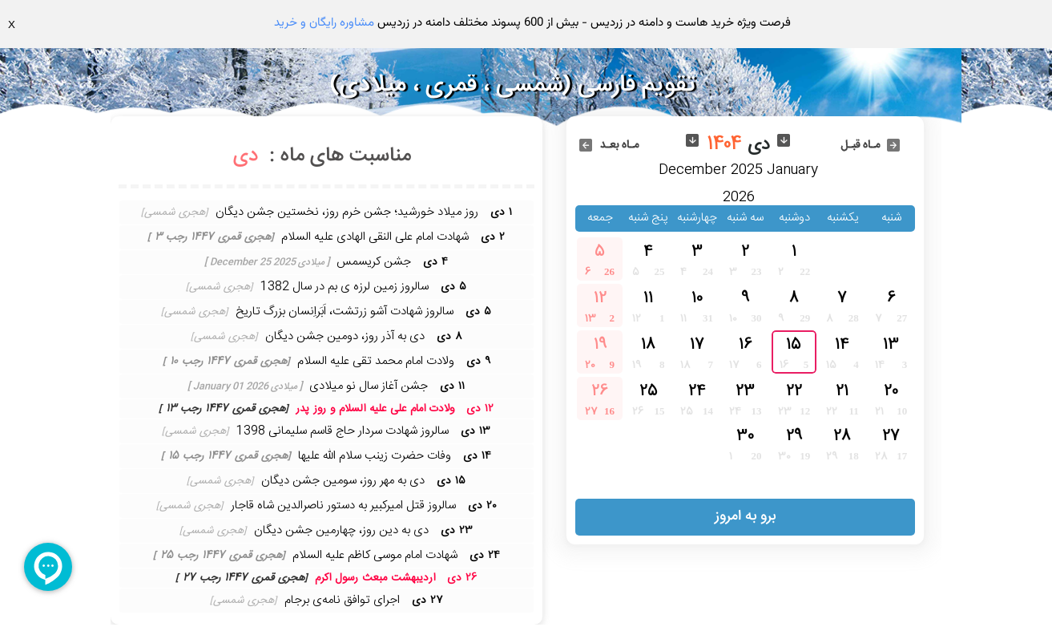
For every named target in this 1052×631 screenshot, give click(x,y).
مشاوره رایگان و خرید (324, 23)
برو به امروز (745, 516)
